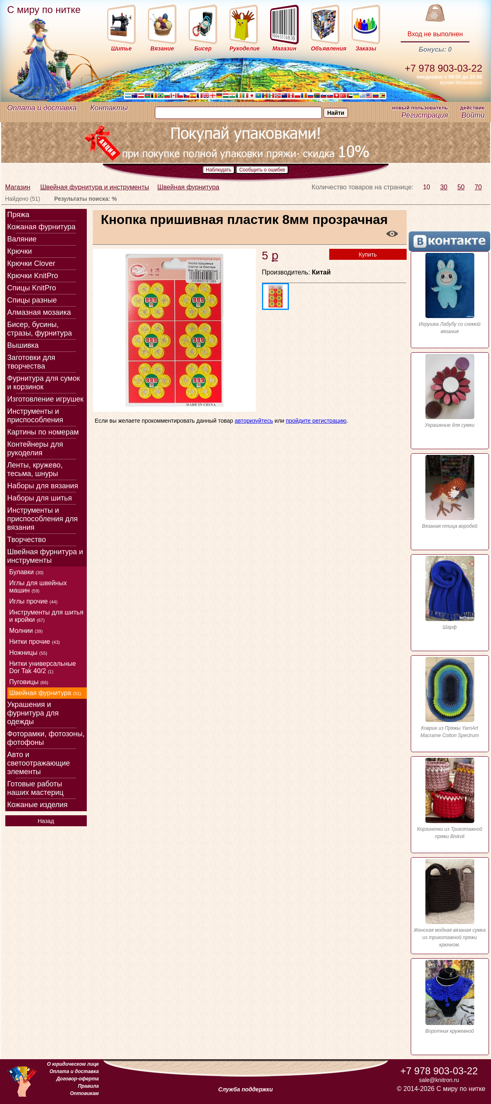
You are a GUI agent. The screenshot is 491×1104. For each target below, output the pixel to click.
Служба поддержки (245, 1089)
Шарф (450, 593)
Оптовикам (84, 1093)
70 (478, 187)
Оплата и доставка (42, 108)
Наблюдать (218, 170)
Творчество (26, 540)
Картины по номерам (43, 432)
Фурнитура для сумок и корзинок (43, 382)
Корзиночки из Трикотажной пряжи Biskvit (450, 798)
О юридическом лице (73, 1064)
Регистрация (424, 115)
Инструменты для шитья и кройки (46, 616)
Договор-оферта (77, 1079)
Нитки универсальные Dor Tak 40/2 (42, 667)
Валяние (22, 239)
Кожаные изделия (37, 805)
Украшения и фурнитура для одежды (33, 713)
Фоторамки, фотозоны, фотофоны (46, 738)
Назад (45, 821)
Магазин (18, 187)
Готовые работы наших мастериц (35, 788)
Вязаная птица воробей (450, 492)
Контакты (109, 108)
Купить (368, 254)
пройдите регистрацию (316, 420)
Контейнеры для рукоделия (35, 448)
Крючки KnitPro (32, 276)
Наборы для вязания (42, 486)
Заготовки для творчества (31, 361)
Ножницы (28, 652)
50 (461, 187)
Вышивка (23, 345)
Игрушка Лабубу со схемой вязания (450, 293)
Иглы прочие (33, 601)
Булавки (26, 571)
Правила (88, 1086)
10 (426, 187)
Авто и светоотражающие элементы (38, 763)
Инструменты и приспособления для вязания (42, 518)
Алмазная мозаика (39, 312)
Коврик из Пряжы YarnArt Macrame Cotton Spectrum (450, 697)
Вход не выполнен (435, 34)
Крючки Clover (31, 263)
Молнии (26, 630)
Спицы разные (32, 300)
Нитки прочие (34, 641)
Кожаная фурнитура (41, 227)
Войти (472, 115)
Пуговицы (28, 681)
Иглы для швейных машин (38, 586)
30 (443, 187)
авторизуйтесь (254, 420)
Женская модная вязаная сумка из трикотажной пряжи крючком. (450, 903)
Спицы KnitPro (31, 288)
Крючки (19, 251)
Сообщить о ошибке (262, 170)
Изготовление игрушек (45, 399)
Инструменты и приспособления (35, 415)
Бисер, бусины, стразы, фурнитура (39, 328)
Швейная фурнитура (188, 187)
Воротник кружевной (450, 997)
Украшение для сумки (450, 391)
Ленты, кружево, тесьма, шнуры (35, 469)
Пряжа (18, 215)
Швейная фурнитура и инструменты (94, 187)
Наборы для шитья (39, 498)
